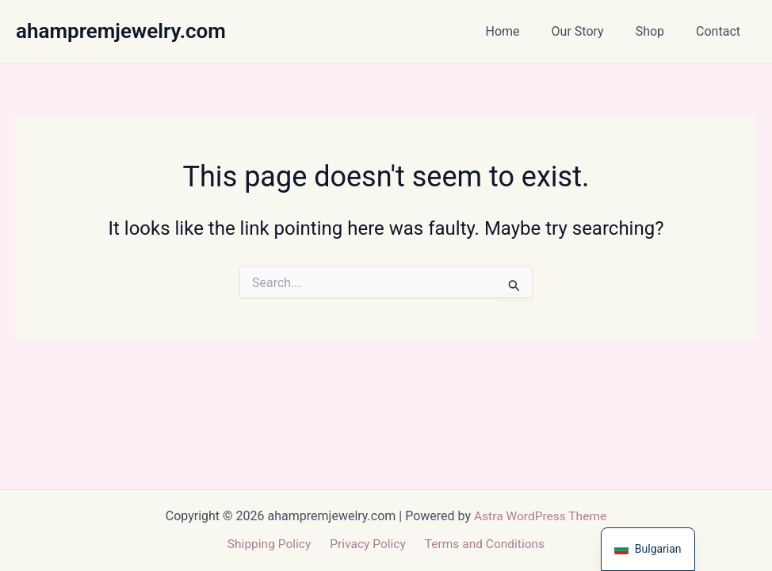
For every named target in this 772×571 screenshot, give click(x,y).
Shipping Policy (272, 544)
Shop (659, 31)
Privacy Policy (367, 544)
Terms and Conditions (481, 544)
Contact (721, 31)
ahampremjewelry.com (121, 31)
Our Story (594, 31)
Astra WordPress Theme (540, 515)
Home (525, 31)
